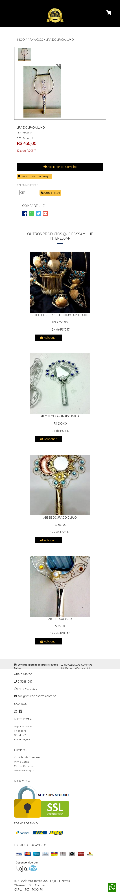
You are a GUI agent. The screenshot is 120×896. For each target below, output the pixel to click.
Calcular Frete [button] (50, 192)
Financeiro (20, 730)
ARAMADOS (35, 39)
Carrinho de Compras (27, 757)
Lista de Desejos (24, 770)
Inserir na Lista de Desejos (34, 176)
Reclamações (22, 739)
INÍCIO (21, 39)
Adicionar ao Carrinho (60, 167)
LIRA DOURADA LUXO (60, 39)
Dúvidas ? (20, 735)
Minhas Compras (24, 766)
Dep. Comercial (23, 726)
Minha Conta (21, 761)
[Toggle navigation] (12, 31)
